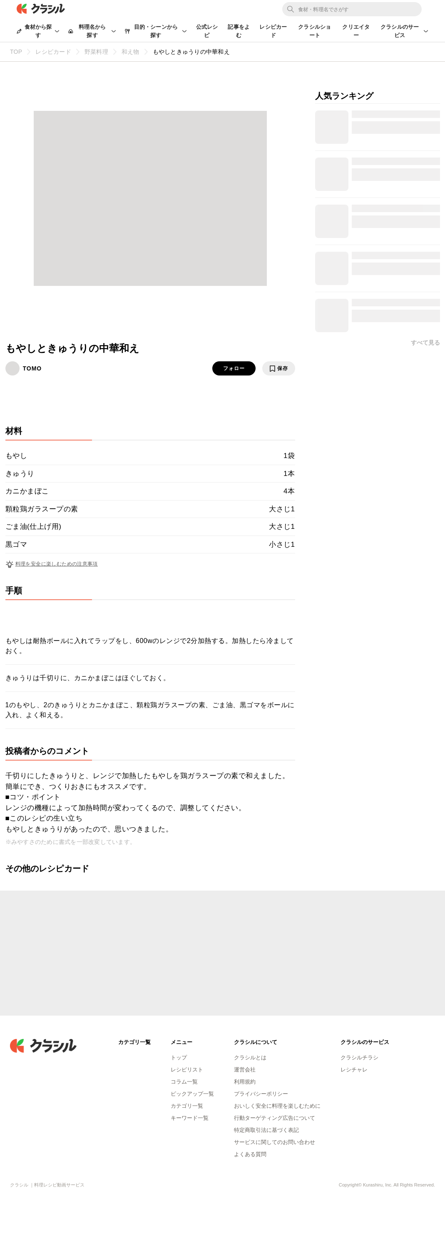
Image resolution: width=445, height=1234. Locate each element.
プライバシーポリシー (261, 1094)
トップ (179, 1057)
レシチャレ (354, 1069)
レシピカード (273, 31)
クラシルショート (314, 31)
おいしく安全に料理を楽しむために (277, 1106)
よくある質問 (250, 1154)
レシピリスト (187, 1069)
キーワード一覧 (190, 1118)
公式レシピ (207, 31)
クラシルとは (250, 1057)
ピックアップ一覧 (192, 1094)
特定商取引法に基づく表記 (266, 1130)
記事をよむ (239, 31)
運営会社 (245, 1069)
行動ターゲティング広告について (274, 1118)
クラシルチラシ (359, 1057)
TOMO (32, 368)
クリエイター (356, 31)
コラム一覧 (184, 1082)
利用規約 (245, 1082)
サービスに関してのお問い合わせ (274, 1142)
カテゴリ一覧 (187, 1106)
